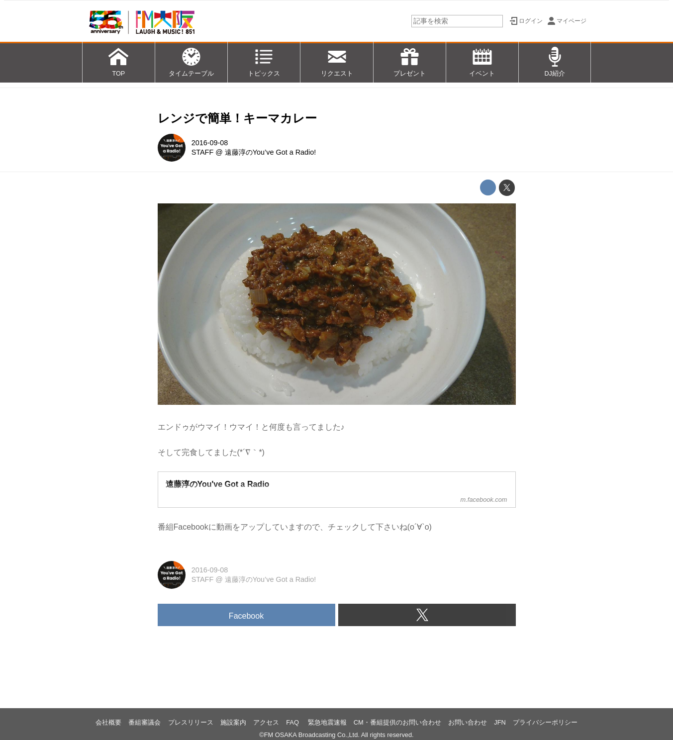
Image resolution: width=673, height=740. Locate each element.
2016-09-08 (210, 143)
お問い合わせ (467, 722)
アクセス (266, 722)
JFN (499, 722)
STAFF (203, 152)
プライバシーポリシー (545, 722)
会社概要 (108, 722)
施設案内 (233, 722)
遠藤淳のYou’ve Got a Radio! (270, 152)
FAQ (293, 722)
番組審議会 (144, 722)
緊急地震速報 (327, 722)
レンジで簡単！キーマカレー (237, 118)
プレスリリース (190, 722)
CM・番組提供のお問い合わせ (397, 722)
